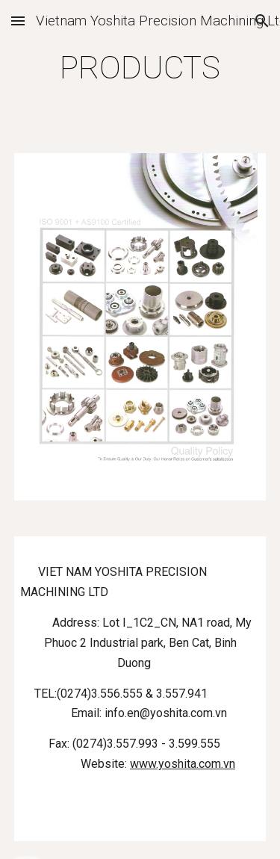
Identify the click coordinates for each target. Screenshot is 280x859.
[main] (140, 67)
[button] (18, 20)
